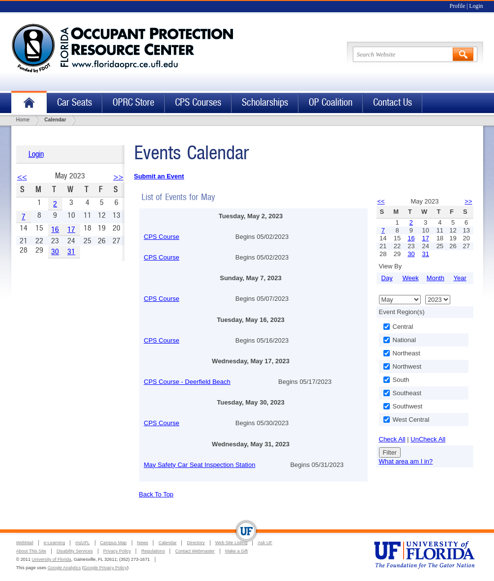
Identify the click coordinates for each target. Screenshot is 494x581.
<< (22, 176)
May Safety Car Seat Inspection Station (200, 464)
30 (55, 251)
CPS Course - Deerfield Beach (187, 381)
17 (71, 229)
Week (411, 278)
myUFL (82, 542)
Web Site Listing (231, 542)
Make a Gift (236, 551)
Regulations (153, 551)
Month (435, 278)
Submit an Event (159, 176)
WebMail (24, 542)
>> (118, 176)
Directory (195, 542)
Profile (457, 6)
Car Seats (74, 102)
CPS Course (161, 236)
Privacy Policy (117, 551)
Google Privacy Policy (105, 567)
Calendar (167, 542)
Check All (392, 439)
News (142, 542)
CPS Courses (198, 102)
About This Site (31, 551)
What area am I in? (406, 461)
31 (71, 251)
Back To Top (156, 494)
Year (460, 278)
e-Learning (54, 542)
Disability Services (75, 551)
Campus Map (113, 542)
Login (476, 6)
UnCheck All (427, 439)
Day (387, 278)
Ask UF (265, 542)
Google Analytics (64, 567)
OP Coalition (330, 102)
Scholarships (265, 102)
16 (55, 229)
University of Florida (51, 559)
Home (29, 103)
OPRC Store (133, 102)
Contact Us (392, 102)
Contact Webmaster (194, 551)
